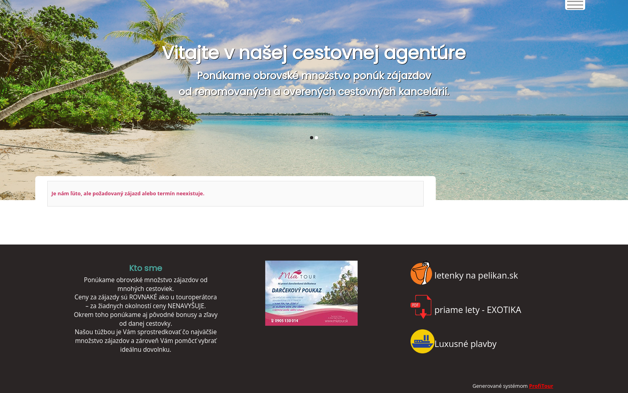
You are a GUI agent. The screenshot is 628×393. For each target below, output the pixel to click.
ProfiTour (541, 385)
